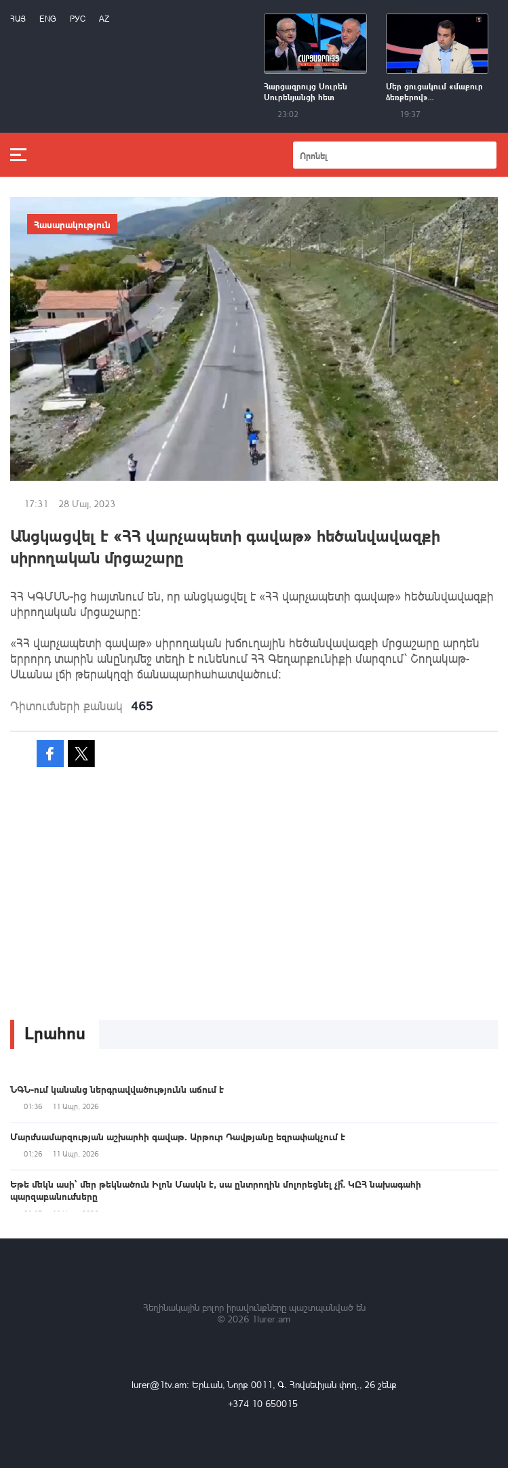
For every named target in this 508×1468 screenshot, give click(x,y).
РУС (77, 19)
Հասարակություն (72, 224)
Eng (47, 19)
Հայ (18, 19)
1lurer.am (271, 1318)
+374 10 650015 (263, 1403)
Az (104, 19)
